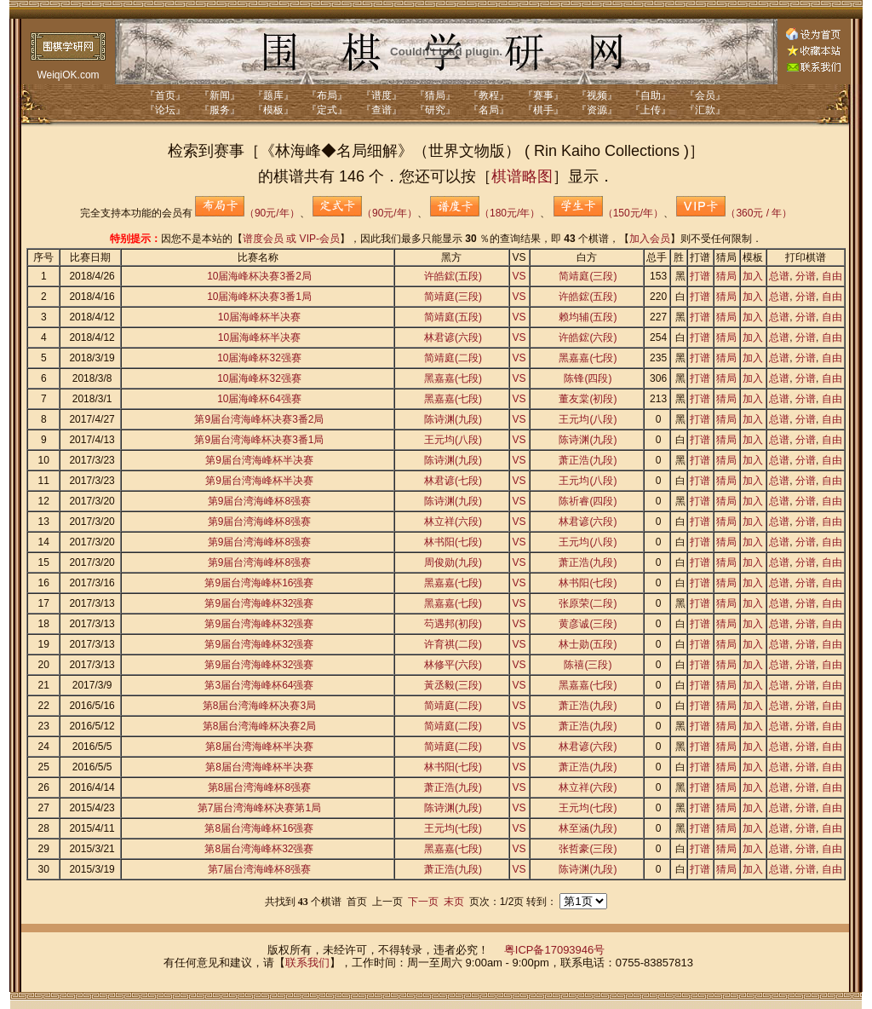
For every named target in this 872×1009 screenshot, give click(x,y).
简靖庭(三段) (588, 276)
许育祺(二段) (453, 644)
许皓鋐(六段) (588, 337)
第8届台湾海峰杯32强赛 (258, 849)
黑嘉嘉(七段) (588, 358)
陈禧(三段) (587, 665)
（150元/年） (608, 213)
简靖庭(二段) (453, 358)
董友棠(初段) (588, 399)
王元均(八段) (588, 419)
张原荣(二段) (588, 603)
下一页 (423, 902)
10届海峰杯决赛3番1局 (259, 297)
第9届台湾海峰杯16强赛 (258, 583)
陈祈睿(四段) (588, 501)
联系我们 (307, 962)
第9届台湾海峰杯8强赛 (259, 501)
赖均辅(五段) (588, 317)
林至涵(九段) (588, 828)
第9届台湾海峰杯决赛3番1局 (259, 440)
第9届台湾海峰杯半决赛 (259, 460)
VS (519, 276)
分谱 (805, 276)
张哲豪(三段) (588, 849)
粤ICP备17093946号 (554, 949)
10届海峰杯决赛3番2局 (259, 276)
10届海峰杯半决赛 (259, 317)
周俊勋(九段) (453, 562)
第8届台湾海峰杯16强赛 (258, 828)
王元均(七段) (588, 808)
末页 (454, 902)
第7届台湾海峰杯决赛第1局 (259, 808)
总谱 (779, 276)
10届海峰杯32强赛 (259, 358)
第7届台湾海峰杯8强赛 (259, 869)
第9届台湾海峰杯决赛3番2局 (259, 419)
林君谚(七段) (453, 481)
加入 (753, 276)
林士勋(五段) (588, 644)
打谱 (700, 276)
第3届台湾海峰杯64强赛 (258, 685)
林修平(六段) (453, 665)
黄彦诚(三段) (588, 624)
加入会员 (649, 239)
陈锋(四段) (587, 378)
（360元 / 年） (734, 213)
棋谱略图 (522, 176)
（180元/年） (485, 213)
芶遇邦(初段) (453, 624)
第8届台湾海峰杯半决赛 (259, 746)
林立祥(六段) (453, 522)
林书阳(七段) (453, 542)
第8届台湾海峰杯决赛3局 (259, 706)
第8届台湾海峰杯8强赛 (259, 787)
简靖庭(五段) (453, 317)
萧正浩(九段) (588, 460)
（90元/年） (247, 213)
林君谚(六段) (453, 337)
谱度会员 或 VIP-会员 (291, 239)
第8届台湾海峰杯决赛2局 (259, 726)
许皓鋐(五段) (453, 276)
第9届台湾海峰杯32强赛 (258, 603)
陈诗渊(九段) (453, 419)
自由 (832, 276)
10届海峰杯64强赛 (259, 399)
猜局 (726, 276)
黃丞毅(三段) (453, 685)
